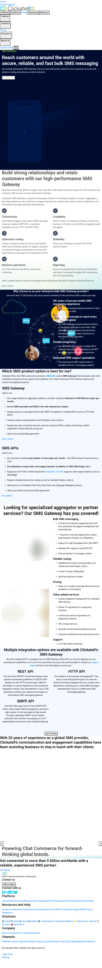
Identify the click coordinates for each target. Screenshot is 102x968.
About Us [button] (44, 12)
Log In (3, 1)
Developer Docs (47, 909)
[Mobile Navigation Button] (16, 48)
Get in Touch (8, 77)
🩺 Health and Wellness (62, 921)
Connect (5, 901)
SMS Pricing (60, 909)
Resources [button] (33, 12)
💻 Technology (45, 921)
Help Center (22, 909)
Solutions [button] (15, 12)
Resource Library (9, 909)
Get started (7, 496)
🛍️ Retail (6, 921)
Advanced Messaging (34, 901)
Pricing (24, 12)
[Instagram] (12, 892)
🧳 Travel (23, 921)
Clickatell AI (49, 901)
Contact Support (7, 4)
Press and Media (25, 933)
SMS (4, 941)
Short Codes (60, 941)
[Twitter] (6, 892)
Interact (12, 901)
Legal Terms (7, 954)
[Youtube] (15, 892)
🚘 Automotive (17, 924)
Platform (5, 18)
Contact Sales (6, 47)
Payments (89, 901)
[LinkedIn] (9, 892)
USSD (92, 941)
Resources (6, 35)
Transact (20, 901)
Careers (13, 933)
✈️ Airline (14, 921)
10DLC (69, 941)
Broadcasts (79, 901)
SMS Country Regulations (18, 941)
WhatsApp (76, 941)
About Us (5, 42)
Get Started (5, 870)
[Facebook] (3, 892)
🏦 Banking (33, 921)
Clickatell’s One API (54, 471)
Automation (60, 901)
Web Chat (85, 941)
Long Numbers (47, 941)
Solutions (5, 25)
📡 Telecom (90, 921)
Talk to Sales (9, 884)
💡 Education (79, 921)
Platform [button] (5, 12)
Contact (36, 933)
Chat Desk (69, 901)
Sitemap (6, 957)
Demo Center (34, 909)
